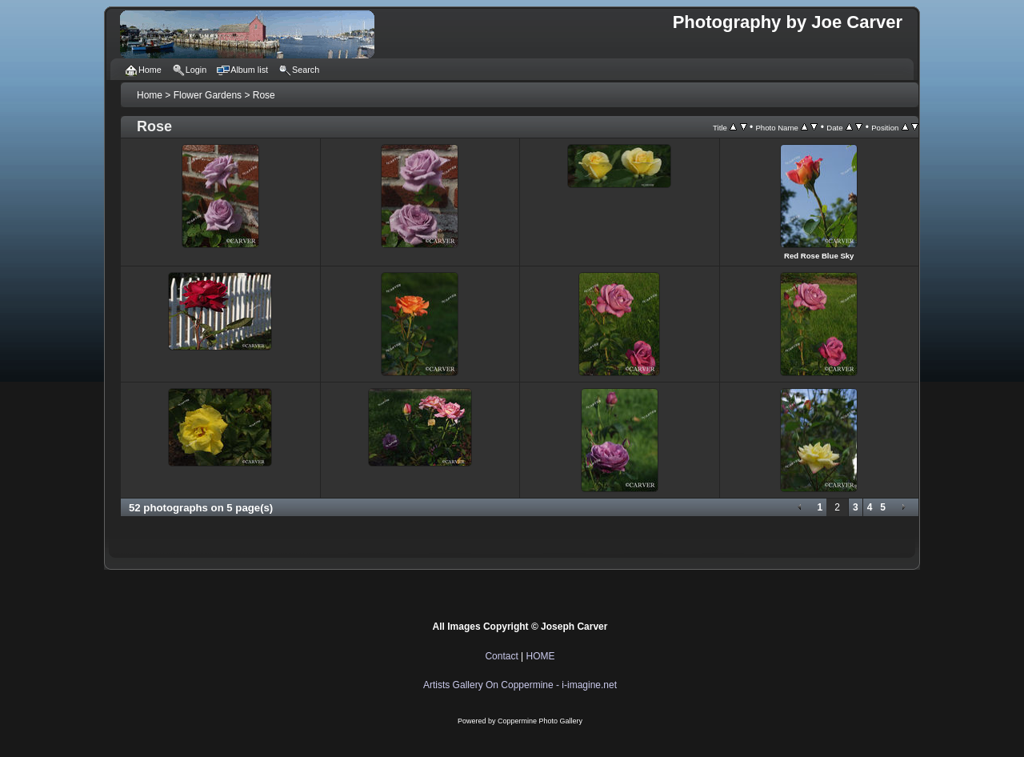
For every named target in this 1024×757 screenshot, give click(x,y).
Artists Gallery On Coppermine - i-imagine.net (520, 685)
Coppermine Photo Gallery (540, 721)
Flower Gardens (208, 95)
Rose (264, 95)
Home (149, 95)
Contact (501, 656)
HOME (540, 656)
